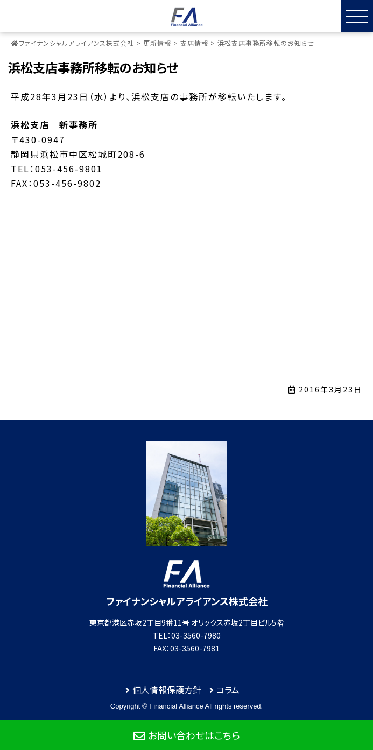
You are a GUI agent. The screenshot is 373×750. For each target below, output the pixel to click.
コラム (228, 689)
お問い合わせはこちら (194, 735)
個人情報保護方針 (166, 689)
